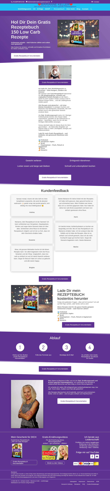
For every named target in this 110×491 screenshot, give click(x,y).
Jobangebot (73, 484)
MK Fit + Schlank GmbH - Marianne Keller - (28, 483)
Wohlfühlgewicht (24, 9)
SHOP (47, 9)
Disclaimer (77, 486)
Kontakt (85, 9)
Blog (78, 9)
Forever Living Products (27, 485)
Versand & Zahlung (66, 486)
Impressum (82, 484)
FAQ (83, 486)
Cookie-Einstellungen (93, 486)
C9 (34, 9)
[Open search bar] (91, 9)
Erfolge (40, 9)
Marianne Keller (63, 383)
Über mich (70, 9)
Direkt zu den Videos (55, 465)
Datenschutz (90, 484)
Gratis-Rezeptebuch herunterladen (28, 56)
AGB (97, 484)
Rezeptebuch (59, 9)
